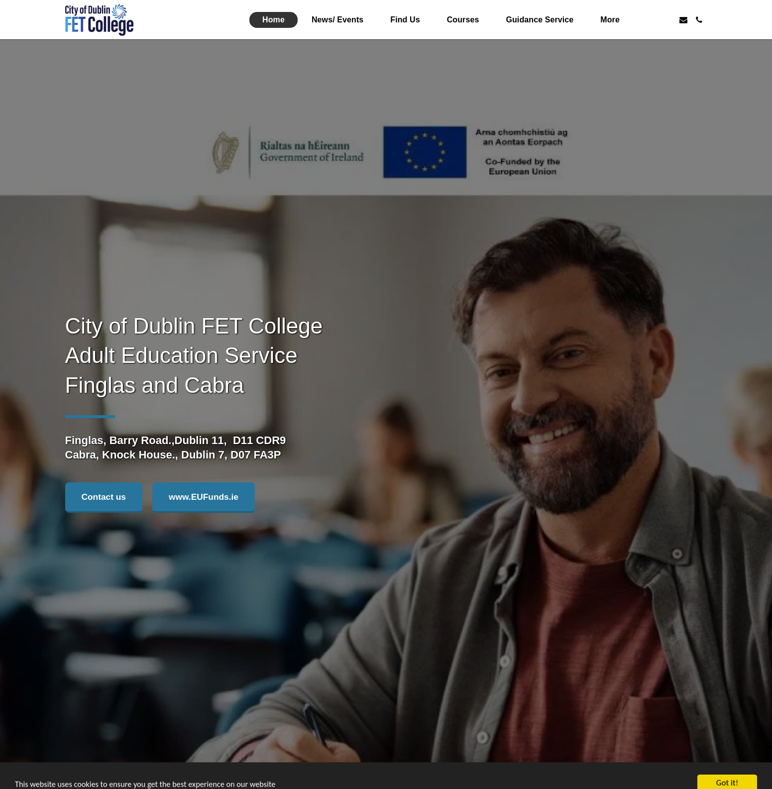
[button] (651, 20)
